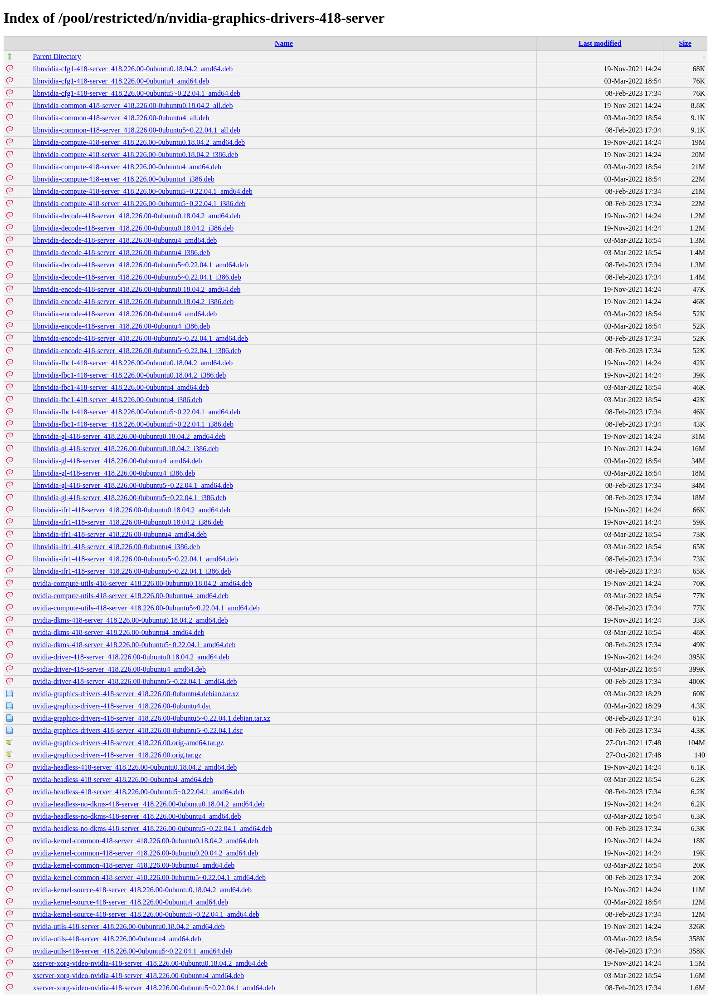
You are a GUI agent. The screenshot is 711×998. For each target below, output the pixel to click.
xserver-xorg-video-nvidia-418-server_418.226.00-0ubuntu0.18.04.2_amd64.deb (150, 963)
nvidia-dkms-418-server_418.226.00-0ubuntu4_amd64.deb (119, 632)
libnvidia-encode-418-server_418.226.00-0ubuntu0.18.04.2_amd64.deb (137, 289)
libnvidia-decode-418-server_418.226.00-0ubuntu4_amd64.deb (125, 240)
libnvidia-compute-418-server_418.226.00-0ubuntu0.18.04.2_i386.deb (135, 154)
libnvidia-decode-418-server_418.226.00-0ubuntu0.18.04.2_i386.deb (133, 228)
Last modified (600, 43)
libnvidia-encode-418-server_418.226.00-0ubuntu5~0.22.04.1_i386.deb (137, 350)
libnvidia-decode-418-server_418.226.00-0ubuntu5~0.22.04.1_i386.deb (137, 277)
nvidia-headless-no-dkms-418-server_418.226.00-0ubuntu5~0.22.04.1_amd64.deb (153, 828)
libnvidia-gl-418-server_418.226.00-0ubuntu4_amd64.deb (117, 461)
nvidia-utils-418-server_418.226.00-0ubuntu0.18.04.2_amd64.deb (129, 926)
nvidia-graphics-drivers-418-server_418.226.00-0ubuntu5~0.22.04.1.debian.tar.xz (151, 718)
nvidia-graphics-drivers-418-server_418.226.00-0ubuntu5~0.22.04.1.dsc (138, 730)
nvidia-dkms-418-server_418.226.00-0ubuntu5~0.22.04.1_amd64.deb (134, 645)
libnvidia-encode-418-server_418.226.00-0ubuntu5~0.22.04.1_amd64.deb (140, 338)
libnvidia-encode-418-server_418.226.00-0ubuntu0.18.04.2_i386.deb (133, 301)
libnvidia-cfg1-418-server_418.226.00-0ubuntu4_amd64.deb (121, 81)
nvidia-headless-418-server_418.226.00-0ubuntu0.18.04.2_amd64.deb (135, 767)
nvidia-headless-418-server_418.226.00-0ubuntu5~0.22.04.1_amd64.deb (138, 792)
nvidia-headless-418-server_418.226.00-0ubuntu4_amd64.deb (123, 779)
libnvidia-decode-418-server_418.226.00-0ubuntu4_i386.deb (121, 252)
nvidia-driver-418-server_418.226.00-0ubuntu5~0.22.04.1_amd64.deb (135, 681)
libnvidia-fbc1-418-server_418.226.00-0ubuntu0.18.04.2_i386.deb (129, 375)
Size (685, 43)
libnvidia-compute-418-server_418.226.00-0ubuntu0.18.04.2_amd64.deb (139, 142)
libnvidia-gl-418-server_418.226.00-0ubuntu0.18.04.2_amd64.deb (129, 436)
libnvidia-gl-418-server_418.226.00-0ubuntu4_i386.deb (114, 473)
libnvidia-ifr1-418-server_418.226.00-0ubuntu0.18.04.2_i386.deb (128, 522)
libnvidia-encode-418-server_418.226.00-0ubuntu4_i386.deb (121, 326)
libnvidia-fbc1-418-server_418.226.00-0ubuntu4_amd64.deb (121, 387)
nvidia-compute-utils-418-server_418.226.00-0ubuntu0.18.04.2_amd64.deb (142, 583)
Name (284, 43)
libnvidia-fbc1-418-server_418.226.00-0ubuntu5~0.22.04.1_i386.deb (133, 424)
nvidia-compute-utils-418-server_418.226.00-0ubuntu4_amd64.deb (131, 596)
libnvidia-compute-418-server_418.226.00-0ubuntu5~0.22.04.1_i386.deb (139, 203)
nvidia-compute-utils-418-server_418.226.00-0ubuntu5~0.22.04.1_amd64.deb (146, 608)
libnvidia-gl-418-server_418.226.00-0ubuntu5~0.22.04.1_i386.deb (129, 497)
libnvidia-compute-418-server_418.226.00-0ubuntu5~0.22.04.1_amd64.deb (143, 191)
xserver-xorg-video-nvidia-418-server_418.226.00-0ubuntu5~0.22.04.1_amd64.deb (154, 988)
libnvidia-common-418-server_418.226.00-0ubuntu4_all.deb (121, 118)
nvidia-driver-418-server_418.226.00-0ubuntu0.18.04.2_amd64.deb (131, 657)
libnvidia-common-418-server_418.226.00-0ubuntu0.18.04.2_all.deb (133, 105)
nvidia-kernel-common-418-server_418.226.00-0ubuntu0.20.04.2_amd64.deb (145, 853)
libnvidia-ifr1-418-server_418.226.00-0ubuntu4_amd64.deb (120, 534)
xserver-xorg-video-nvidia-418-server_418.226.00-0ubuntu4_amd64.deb (138, 975)
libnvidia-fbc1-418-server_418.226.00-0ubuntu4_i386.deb (118, 399)
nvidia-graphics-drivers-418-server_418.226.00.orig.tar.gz (117, 755)
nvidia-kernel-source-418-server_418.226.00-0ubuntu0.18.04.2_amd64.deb (142, 890)
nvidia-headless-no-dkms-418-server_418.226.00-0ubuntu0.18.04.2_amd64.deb (149, 804)
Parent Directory (57, 56)
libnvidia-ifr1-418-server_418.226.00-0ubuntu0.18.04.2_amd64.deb (131, 510)
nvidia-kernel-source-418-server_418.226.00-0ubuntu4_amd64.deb (131, 902)
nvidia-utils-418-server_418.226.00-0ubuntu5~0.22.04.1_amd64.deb (133, 951)
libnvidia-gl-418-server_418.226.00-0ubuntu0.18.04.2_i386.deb (126, 448)
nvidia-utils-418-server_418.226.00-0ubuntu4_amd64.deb (117, 939)
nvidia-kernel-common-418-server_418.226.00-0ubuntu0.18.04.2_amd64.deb (145, 841)
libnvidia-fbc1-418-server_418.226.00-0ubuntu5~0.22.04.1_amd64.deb (136, 412)
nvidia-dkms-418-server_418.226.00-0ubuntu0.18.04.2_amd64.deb (130, 620)
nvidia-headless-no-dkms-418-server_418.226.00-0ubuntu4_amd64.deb (137, 816)
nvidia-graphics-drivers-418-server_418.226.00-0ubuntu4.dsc (122, 706)
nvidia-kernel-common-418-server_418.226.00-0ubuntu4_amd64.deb (134, 865)
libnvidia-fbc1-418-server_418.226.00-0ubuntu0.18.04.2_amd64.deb (133, 363)
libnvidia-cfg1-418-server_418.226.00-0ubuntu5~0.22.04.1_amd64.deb (136, 93)
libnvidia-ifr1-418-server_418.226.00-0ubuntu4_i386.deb (116, 547)
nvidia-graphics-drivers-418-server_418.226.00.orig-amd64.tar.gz (128, 743)
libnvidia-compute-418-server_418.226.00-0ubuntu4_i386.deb (123, 179)
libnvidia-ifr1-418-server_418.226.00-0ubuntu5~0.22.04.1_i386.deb (132, 571)
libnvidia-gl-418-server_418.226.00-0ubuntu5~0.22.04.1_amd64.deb (133, 485)
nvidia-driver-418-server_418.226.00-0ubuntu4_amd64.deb (119, 669)
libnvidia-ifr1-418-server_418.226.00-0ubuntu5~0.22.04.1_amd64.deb (135, 559)
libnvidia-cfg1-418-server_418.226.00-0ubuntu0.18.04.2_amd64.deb (133, 69)
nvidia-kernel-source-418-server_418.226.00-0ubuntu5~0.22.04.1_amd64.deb (146, 914)
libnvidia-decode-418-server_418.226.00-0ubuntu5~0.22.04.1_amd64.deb (140, 265)
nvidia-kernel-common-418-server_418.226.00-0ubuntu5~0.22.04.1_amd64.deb (149, 877)
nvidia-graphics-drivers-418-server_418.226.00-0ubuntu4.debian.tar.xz (136, 694)
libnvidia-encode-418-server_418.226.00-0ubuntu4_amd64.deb (125, 314)
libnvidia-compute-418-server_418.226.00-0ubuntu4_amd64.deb (127, 167)
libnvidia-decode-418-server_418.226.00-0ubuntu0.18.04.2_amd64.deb (137, 216)
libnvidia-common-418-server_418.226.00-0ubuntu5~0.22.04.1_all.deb (136, 130)
